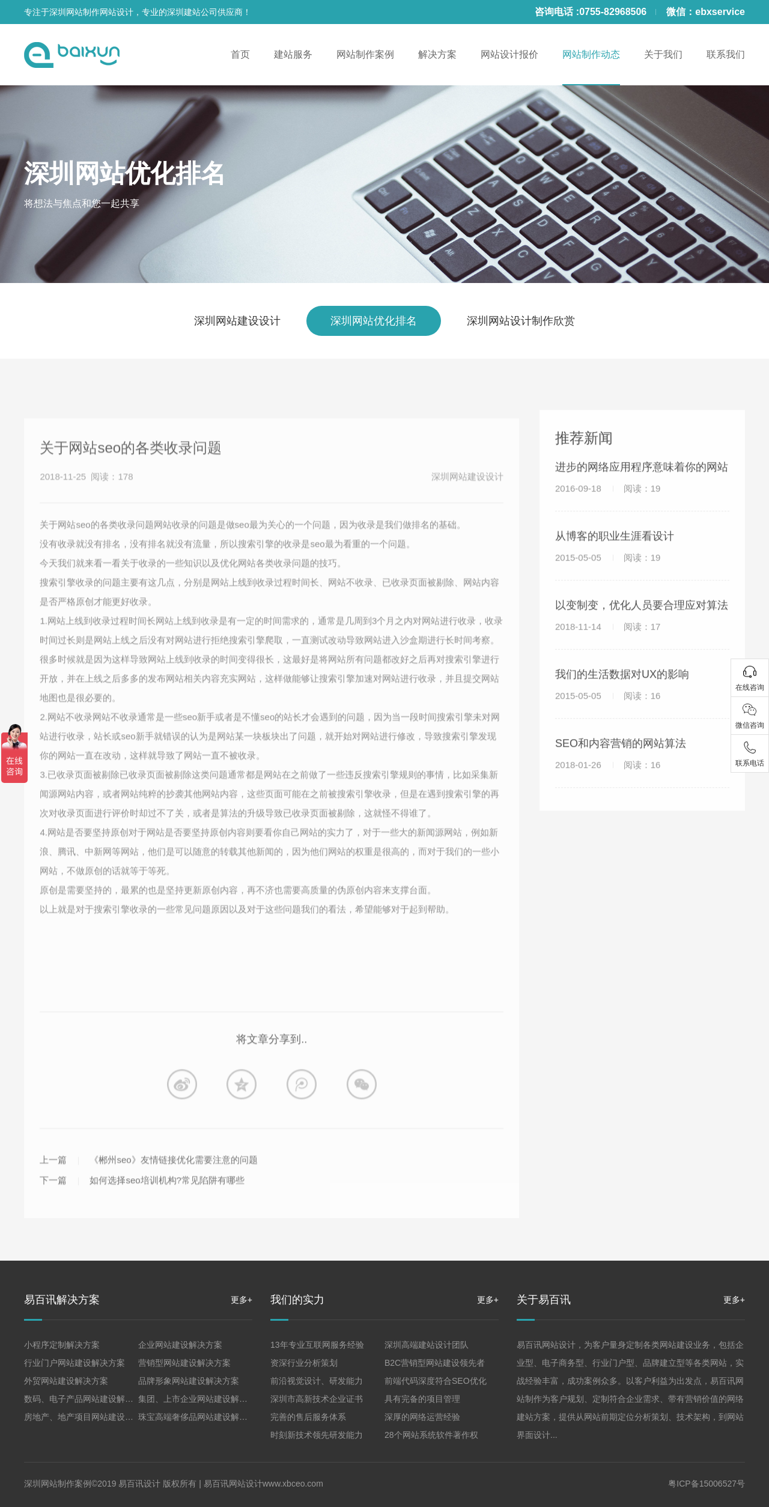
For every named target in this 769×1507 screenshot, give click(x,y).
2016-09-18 (607, 501)
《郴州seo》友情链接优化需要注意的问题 (173, 1185)
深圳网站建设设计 (237, 321)
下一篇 (53, 1206)
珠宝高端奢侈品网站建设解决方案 (201, 1417)
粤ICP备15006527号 (706, 1483)
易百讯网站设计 (233, 1483)
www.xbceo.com (293, 1483)
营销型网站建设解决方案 (184, 1363)
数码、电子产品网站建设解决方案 (87, 1399)
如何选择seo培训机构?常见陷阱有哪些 (167, 1206)
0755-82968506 (612, 12)
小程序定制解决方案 (62, 1345)
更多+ (241, 1300)
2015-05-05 (607, 570)
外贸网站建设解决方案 (66, 1381)
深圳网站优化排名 (125, 173)
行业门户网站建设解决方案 (74, 1363)
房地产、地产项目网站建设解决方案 (91, 1417)
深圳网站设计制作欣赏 (521, 321)
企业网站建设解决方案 (180, 1345)
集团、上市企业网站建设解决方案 (201, 1399)
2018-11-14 (607, 640)
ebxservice (720, 12)
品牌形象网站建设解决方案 (188, 1381)
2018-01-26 (607, 778)
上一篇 (53, 1185)
